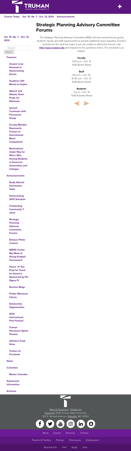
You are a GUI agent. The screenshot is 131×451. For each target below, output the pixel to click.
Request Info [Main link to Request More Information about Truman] (50, 447)
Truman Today (11, 16)
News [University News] (45, 433)
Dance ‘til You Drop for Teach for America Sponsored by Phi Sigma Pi (18, 273)
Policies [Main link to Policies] (60, 440)
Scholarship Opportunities (16, 305)
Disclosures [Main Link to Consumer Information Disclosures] (75, 440)
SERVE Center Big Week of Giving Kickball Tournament (17, 255)
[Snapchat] (91, 423)
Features (11, 57)
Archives (11, 391)
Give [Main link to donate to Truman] (85, 447)
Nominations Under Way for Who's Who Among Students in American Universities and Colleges (18, 158)
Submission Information (13, 383)
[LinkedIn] (81, 423)
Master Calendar (18, 374)
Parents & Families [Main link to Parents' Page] (41, 440)
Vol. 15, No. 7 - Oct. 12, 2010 (38, 16)
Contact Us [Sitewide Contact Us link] (76, 409)
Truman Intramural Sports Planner (18, 331)
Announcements (66, 16)
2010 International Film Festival (16, 317)
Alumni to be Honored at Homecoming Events (16, 69)
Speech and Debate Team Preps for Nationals (16, 96)
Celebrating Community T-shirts (16, 209)
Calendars (12, 367)
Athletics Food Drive (17, 342)
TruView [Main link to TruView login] (84, 433)
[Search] (19, 48)
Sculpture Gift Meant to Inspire (18, 82)
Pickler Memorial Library (18, 295)
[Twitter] (50, 423)
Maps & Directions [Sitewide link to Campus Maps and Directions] (58, 409)
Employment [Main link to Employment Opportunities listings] (92, 440)
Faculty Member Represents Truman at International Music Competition (18, 133)
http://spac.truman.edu (51, 47)
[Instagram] (71, 423)
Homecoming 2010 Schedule (17, 197)
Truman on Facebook (15, 353)
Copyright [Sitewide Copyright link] (50, 413)
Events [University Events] (57, 433)
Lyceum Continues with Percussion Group (17, 113)
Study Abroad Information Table (16, 186)
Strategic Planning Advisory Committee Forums (15, 226)
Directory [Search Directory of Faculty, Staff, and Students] (70, 433)
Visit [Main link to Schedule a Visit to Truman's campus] (64, 447)
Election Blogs (17, 287)
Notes (10, 361)
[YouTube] (61, 423)
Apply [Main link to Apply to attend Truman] (74, 447)
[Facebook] (40, 423)
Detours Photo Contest (17, 241)
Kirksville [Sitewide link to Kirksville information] (72, 416)
